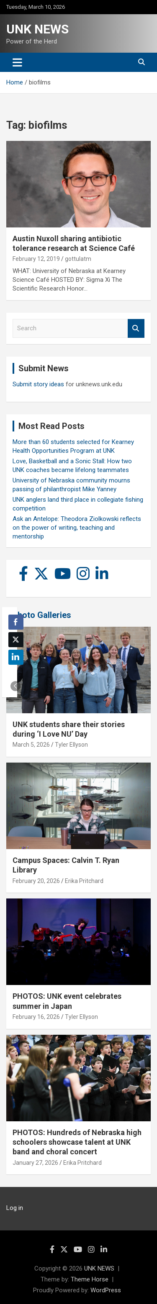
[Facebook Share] (15, 622)
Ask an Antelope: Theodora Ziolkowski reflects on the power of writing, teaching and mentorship (77, 527)
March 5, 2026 (31, 744)
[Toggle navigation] (17, 62)
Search (136, 328)
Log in (14, 1208)
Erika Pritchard (84, 881)
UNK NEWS (37, 29)
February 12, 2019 (36, 258)
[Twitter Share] (15, 639)
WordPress (105, 1290)
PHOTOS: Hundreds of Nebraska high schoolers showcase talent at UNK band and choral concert (77, 1142)
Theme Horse (89, 1279)
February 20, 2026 (36, 881)
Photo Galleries (41, 615)
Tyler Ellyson (71, 744)
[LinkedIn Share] (15, 657)
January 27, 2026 (35, 1162)
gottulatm (78, 258)
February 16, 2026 (36, 1016)
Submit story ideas (38, 384)
